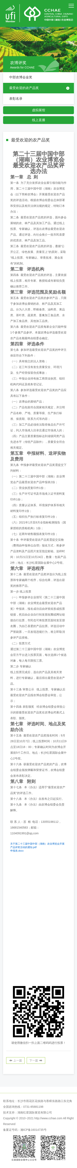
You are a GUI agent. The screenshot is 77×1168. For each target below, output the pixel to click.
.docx (17, 850)
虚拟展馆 (38, 110)
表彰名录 (15, 98)
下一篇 (33, 1060)
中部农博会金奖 (20, 77)
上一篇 (17, 1060)
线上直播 (38, 120)
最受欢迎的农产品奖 (24, 88)
